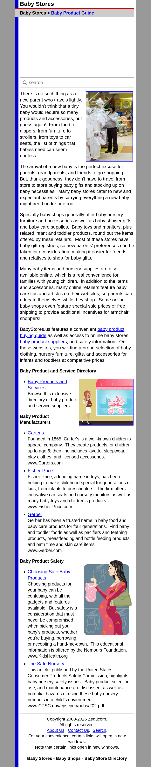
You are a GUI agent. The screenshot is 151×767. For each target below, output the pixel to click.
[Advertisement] (77, 47)
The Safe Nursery (46, 663)
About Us (56, 730)
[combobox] (77, 82)
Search (99, 730)
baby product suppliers (43, 341)
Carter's (36, 432)
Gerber (35, 514)
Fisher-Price (40, 470)
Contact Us (78, 730)
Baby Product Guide (72, 12)
